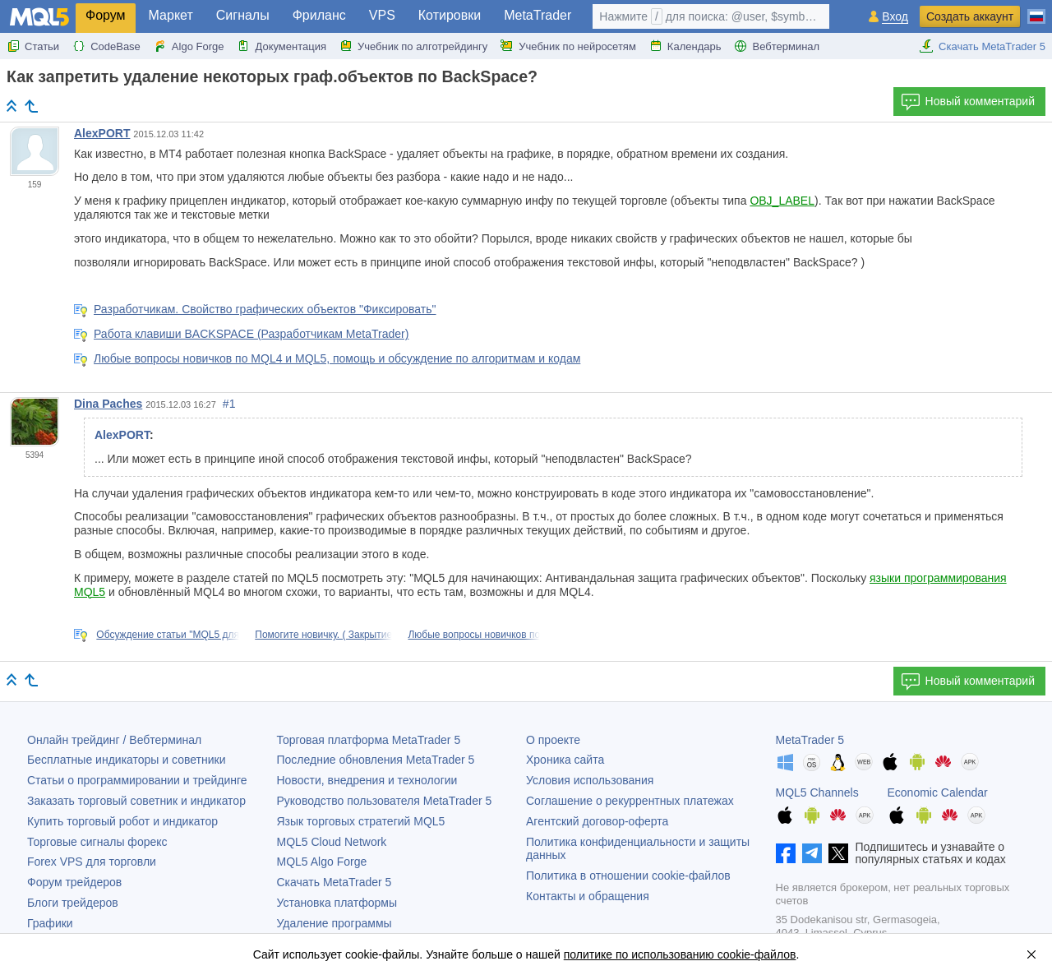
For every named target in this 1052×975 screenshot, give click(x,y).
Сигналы (243, 15)
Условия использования (589, 780)
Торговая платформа (369, 739)
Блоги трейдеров (72, 902)
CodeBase (106, 46)
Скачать (334, 882)
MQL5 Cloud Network (332, 841)
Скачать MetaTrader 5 (982, 46)
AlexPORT (102, 133)
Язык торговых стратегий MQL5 (361, 821)
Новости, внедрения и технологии (367, 780)
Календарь (685, 46)
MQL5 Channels (817, 792)
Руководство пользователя (384, 800)
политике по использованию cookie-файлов (680, 954)
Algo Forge (189, 46)
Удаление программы (334, 923)
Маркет (171, 15)
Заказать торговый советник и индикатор (136, 800)
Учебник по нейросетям (568, 46)
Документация (281, 46)
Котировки (449, 15)
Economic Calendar (938, 792)
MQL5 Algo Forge (322, 861)
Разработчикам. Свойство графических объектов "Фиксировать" (265, 309)
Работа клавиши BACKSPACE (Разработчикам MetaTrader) (251, 333)
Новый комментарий (968, 102)
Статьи (33, 46)
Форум (105, 15)
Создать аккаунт (969, 16)
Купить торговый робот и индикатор (122, 821)
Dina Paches (108, 403)
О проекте (553, 739)
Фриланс (319, 15)
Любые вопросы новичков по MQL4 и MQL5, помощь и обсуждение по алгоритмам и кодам (337, 358)
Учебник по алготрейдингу (413, 46)
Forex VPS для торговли (91, 861)
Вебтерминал (776, 46)
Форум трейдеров (74, 882)
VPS (382, 15)
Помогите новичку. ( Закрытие (323, 634)
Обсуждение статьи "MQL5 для (167, 634)
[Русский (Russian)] (1036, 10)
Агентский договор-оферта (597, 821)
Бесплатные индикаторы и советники (126, 759)
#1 (229, 403)
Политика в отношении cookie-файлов (628, 875)
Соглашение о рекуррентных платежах (630, 800)
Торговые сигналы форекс (97, 841)
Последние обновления (376, 759)
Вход (895, 17)
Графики (50, 923)
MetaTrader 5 (810, 739)
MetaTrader (537, 15)
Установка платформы (337, 902)
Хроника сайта (565, 759)
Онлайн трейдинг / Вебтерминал (114, 739)
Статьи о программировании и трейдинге (137, 780)
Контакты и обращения (587, 896)
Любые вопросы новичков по (474, 634)
